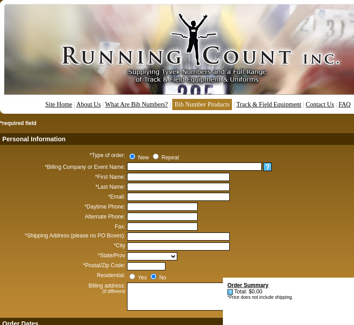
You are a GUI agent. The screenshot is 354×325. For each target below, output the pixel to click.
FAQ (345, 104)
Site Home (58, 104)
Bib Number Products (202, 104)
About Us (88, 104)
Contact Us (320, 104)
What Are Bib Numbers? (136, 104)
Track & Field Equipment (269, 104)
